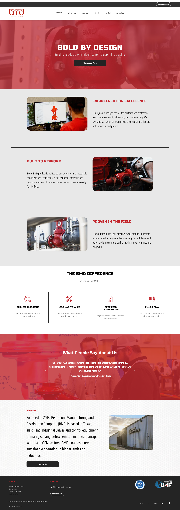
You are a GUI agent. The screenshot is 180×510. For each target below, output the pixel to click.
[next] (134, 370)
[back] (45, 370)
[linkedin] (162, 504)
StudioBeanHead (18, 506)
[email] (141, 504)
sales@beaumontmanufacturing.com (60, 487)
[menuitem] (58, 13)
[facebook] (169, 504)
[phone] (148, 504)
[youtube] (155, 504)
